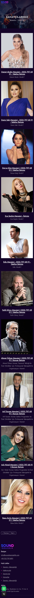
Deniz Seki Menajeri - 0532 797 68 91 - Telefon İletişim (17, 121)
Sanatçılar (6, 574)
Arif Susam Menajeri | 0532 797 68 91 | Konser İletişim (17, 412)
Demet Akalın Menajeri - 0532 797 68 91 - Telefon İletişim (17, 73)
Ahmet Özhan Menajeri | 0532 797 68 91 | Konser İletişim (17, 359)
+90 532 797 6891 (7, 558)
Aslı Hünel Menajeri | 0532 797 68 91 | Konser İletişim (17, 466)
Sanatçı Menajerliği (10, 567)
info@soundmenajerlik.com (10, 555)
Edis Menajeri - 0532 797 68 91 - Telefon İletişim (17, 263)
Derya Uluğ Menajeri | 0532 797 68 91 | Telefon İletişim (17, 169)
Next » (13, 533)
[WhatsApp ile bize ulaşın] (4, 588)
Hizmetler (6, 577)
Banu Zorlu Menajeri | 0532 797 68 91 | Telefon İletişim (17, 519)
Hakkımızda (7, 570)
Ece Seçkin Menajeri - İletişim (17, 216)
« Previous (5, 533)
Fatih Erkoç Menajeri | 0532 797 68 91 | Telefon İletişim (17, 311)
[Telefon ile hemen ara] (4, 594)
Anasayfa (13, 20)
